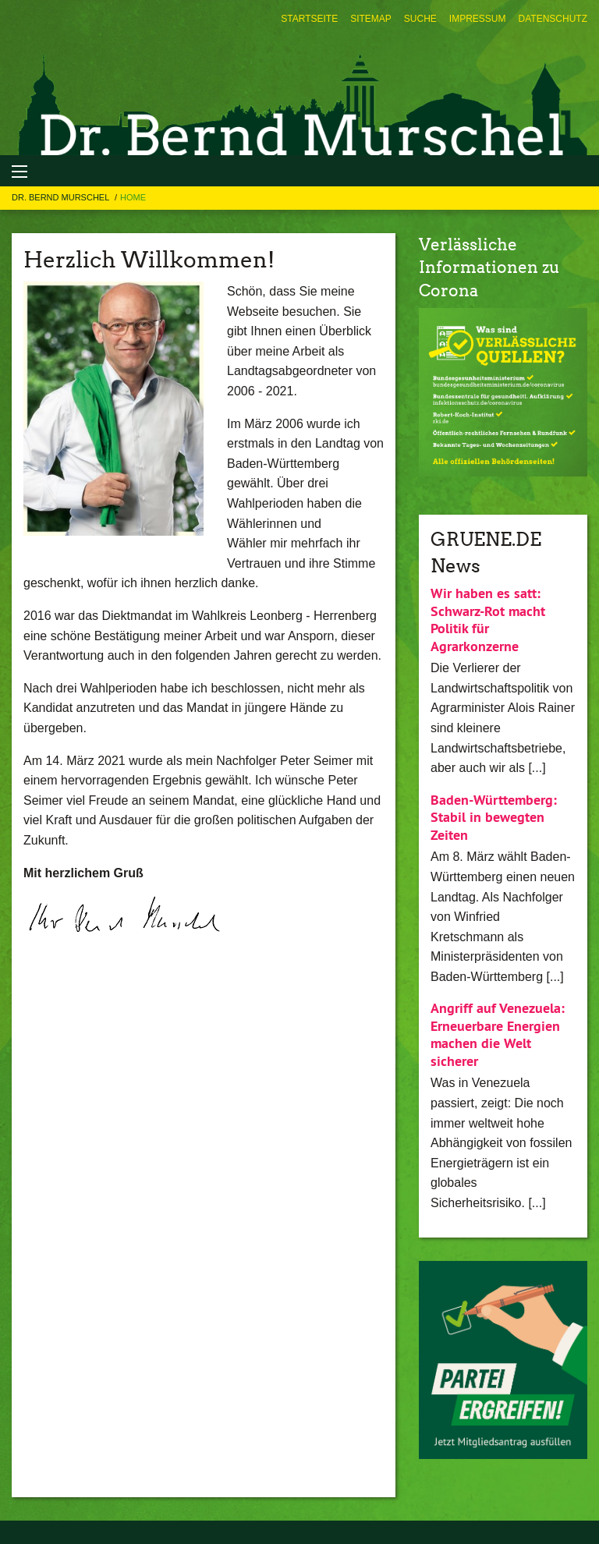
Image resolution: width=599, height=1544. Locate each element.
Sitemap (371, 18)
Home (133, 197)
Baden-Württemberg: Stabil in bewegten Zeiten (494, 817)
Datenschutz (553, 18)
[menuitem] (309, 18)
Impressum (477, 18)
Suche (420, 18)
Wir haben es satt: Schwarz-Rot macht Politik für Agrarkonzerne (488, 619)
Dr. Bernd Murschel (62, 197)
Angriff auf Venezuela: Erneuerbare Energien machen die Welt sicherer (498, 1034)
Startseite (309, 18)
